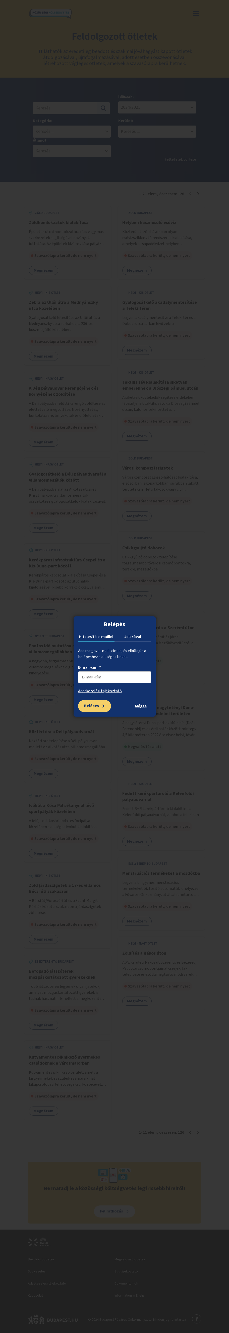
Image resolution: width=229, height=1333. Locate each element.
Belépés (91, 706)
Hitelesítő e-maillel (96, 637)
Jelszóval (132, 637)
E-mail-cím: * (89, 667)
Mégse (141, 706)
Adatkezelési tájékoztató (100, 691)
